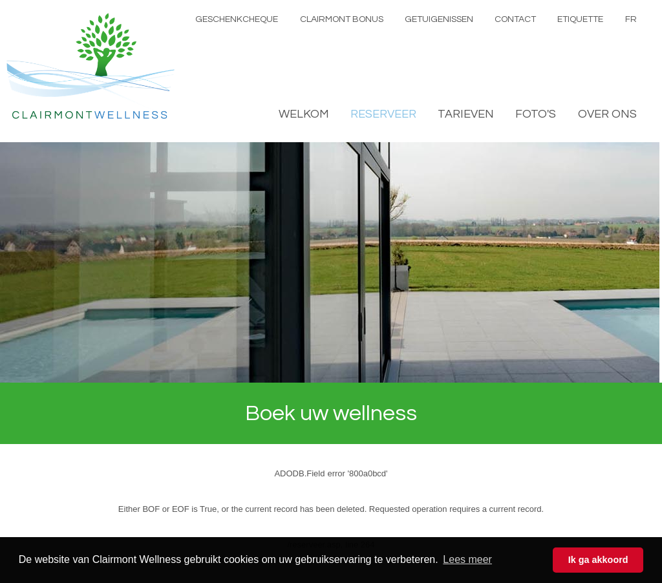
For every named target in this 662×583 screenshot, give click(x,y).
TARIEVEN (466, 114)
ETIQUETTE (580, 19)
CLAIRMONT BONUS (341, 19)
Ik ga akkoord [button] (598, 560)
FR (631, 19)
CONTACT (515, 19)
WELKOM (304, 114)
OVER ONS (607, 114)
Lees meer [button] (467, 559)
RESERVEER (383, 114)
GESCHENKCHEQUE (236, 19)
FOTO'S (535, 114)
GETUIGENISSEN (439, 19)
